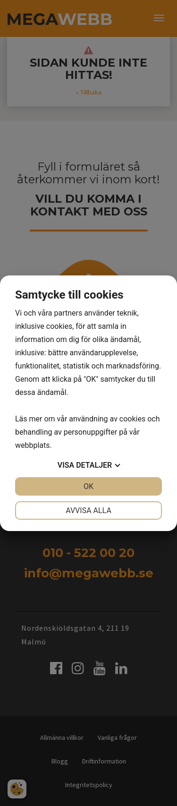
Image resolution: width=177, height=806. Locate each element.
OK (88, 486)
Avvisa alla (88, 510)
